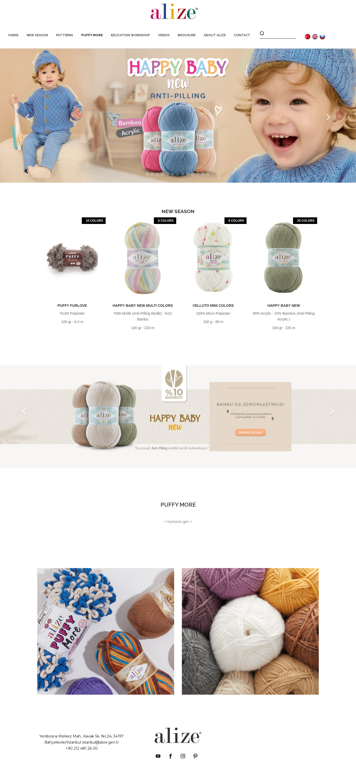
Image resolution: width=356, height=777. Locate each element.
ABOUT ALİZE (215, 35)
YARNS (13, 35)
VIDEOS (164, 35)
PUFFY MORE (92, 35)
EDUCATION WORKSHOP (130, 35)
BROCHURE (187, 35)
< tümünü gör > (178, 521)
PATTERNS (64, 35)
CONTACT (242, 35)
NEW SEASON (37, 35)
